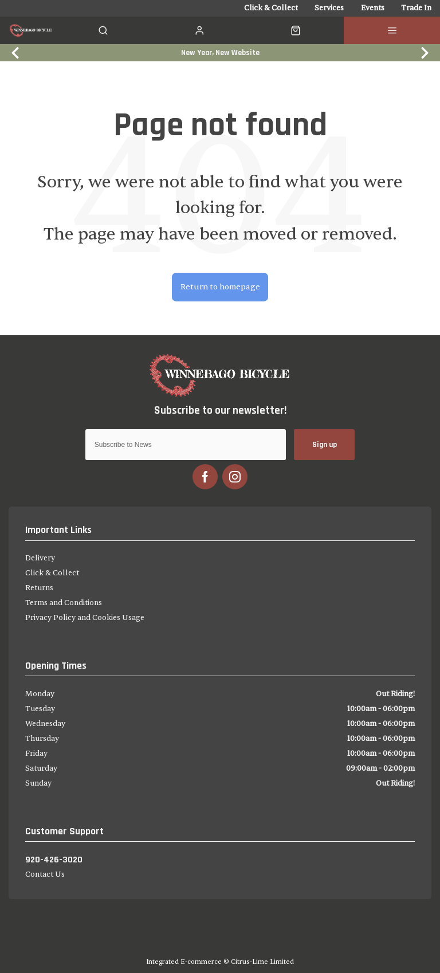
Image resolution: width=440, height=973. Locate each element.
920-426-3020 (53, 859)
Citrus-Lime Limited (262, 962)
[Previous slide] (16, 52)
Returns (39, 588)
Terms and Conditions (63, 602)
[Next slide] (423, 52)
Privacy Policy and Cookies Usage (84, 617)
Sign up (324, 444)
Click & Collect (52, 573)
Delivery (40, 558)
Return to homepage (220, 287)
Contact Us (45, 874)
